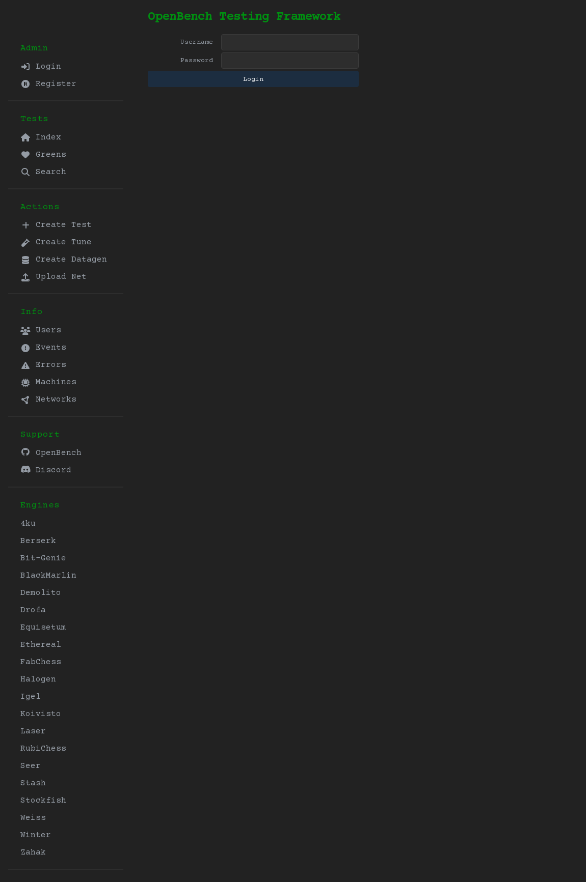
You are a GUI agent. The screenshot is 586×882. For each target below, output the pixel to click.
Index (40, 137)
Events (43, 347)
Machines (48, 382)
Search (43, 172)
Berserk (38, 541)
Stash (33, 783)
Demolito (40, 593)
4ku (28, 523)
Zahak (33, 852)
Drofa (33, 610)
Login (40, 66)
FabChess (40, 662)
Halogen (38, 679)
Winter (35, 835)
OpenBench (51, 453)
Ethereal (40, 644)
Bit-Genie (43, 558)
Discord (45, 470)
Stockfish (43, 800)
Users (40, 330)
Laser (33, 731)
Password (196, 60)
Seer (30, 766)
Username (196, 42)
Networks (48, 399)
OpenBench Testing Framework (244, 17)
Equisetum (43, 627)
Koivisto (40, 714)
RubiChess (43, 748)
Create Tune (56, 242)
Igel (30, 696)
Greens (43, 154)
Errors (43, 364)
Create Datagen (63, 259)
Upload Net (53, 276)
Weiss (33, 817)
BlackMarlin (48, 575)
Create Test (56, 225)
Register (48, 84)
